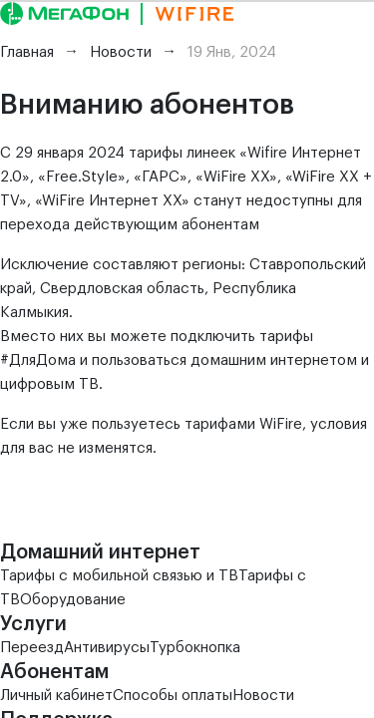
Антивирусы (107, 647)
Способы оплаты (172, 695)
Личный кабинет (56, 695)
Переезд (32, 647)
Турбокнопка (195, 647)
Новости (263, 695)
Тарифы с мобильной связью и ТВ (119, 575)
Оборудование (73, 599)
